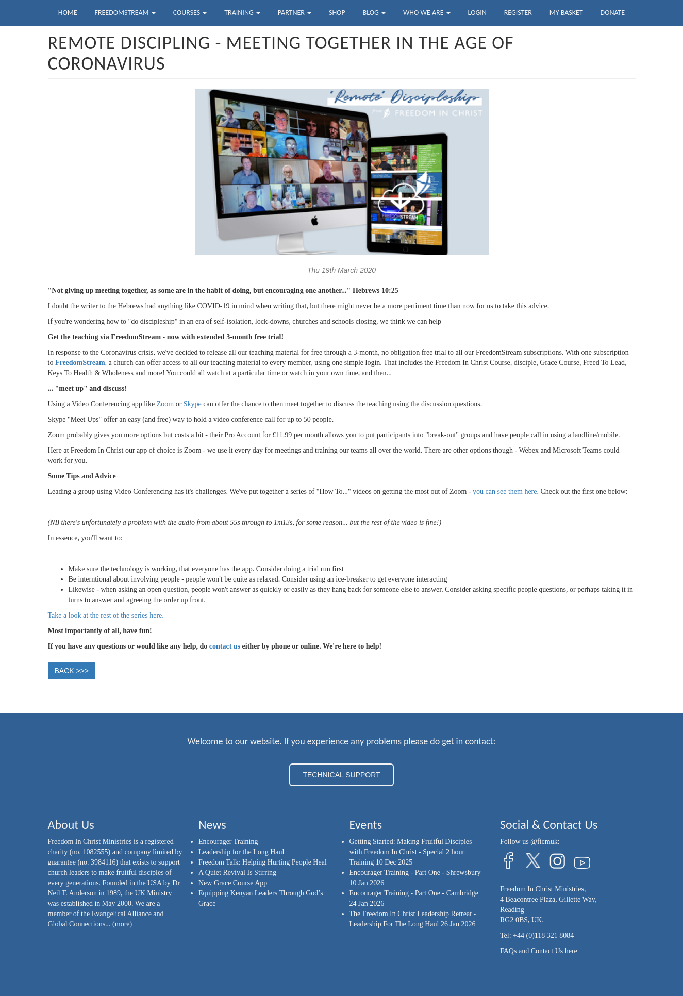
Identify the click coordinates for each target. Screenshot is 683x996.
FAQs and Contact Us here (538, 951)
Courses (190, 12)
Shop (337, 12)
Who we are (427, 12)
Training (242, 12)
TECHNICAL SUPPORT (341, 775)
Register (518, 12)
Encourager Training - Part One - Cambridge (413, 893)
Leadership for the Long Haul (241, 852)
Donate (613, 12)
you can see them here (505, 491)
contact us (224, 646)
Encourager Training (228, 841)
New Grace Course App (232, 883)
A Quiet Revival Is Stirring (237, 872)
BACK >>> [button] (72, 671)
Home (67, 12)
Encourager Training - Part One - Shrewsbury (415, 872)
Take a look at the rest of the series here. (106, 615)
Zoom (165, 404)
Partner (294, 12)
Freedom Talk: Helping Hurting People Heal (262, 862)
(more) (122, 924)
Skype (193, 404)
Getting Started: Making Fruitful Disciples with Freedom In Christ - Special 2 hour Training (410, 852)
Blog (374, 12)
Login (477, 12)
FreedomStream (125, 12)
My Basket (566, 12)
